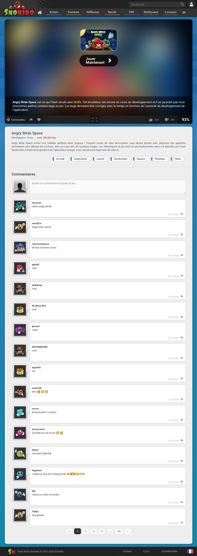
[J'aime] (154, 120)
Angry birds (80, 158)
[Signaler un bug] (31, 120)
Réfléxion (93, 12)
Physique (160, 158)
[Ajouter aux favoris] (39, 120)
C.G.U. (146, 551)
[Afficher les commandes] (16, 120)
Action (54, 12)
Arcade (60, 158)
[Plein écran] (94, 120)
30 (119, 531)
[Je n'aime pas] (170, 120)
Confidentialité (169, 551)
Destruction (120, 158)
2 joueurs (170, 12)
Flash (178, 158)
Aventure (73, 12)
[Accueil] (40, 12)
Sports (112, 12)
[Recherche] (182, 4)
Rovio (30, 137)
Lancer (100, 158)
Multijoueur (151, 12)
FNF (131, 12)
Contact (127, 551)
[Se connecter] (191, 4)
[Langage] (190, 551)
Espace (141, 158)
